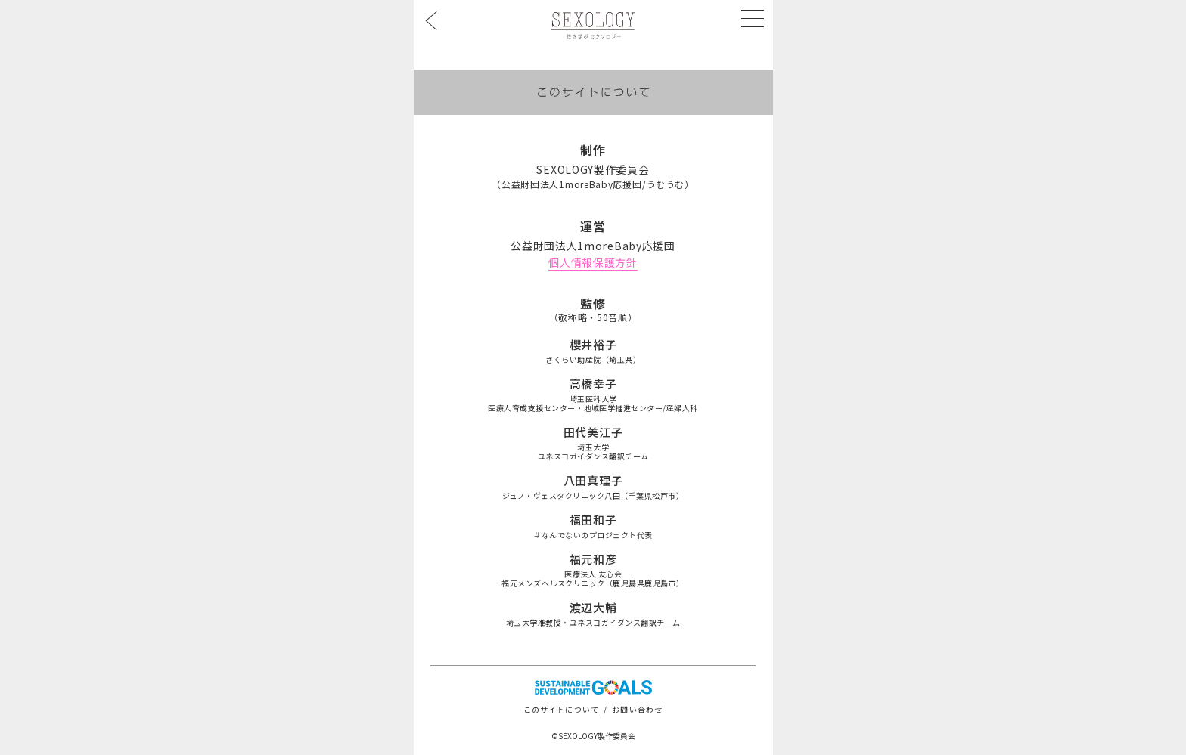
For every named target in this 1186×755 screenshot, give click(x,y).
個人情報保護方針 (593, 262)
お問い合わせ (637, 709)
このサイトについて (561, 709)
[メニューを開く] (752, 18)
